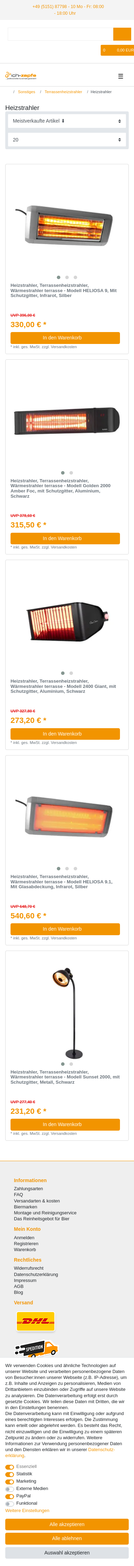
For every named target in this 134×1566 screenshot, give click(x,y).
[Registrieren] (22, 49)
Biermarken (25, 1206)
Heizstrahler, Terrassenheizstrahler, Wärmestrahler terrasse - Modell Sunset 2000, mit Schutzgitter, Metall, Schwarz (65, 1076)
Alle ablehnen (67, 1538)
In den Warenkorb (79, 337)
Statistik (24, 1473)
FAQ (18, 1194)
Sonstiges (26, 91)
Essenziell (26, 1466)
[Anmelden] (10, 49)
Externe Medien (32, 1488)
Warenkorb (25, 1249)
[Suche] (122, 33)
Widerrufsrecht (28, 1267)
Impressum (25, 1279)
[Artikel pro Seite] (67, 139)
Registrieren (26, 1243)
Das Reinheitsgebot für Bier (41, 1218)
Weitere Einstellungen (27, 1510)
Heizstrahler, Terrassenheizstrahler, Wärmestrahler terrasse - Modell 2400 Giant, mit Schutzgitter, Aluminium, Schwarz (63, 686)
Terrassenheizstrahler (62, 91)
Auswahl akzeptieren (66, 1552)
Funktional (27, 1503)
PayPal (23, 1495)
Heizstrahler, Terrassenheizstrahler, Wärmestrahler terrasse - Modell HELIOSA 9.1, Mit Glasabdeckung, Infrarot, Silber (62, 881)
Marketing (26, 1481)
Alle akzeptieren (67, 1524)
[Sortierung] (67, 120)
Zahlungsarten (28, 1188)
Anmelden (24, 1237)
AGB (19, 1286)
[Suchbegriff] (60, 33)
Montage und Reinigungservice (45, 1212)
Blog (18, 1292)
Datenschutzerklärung (36, 1273)
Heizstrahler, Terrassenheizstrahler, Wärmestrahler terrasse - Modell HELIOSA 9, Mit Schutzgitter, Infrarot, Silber (63, 290)
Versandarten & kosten (37, 1200)
